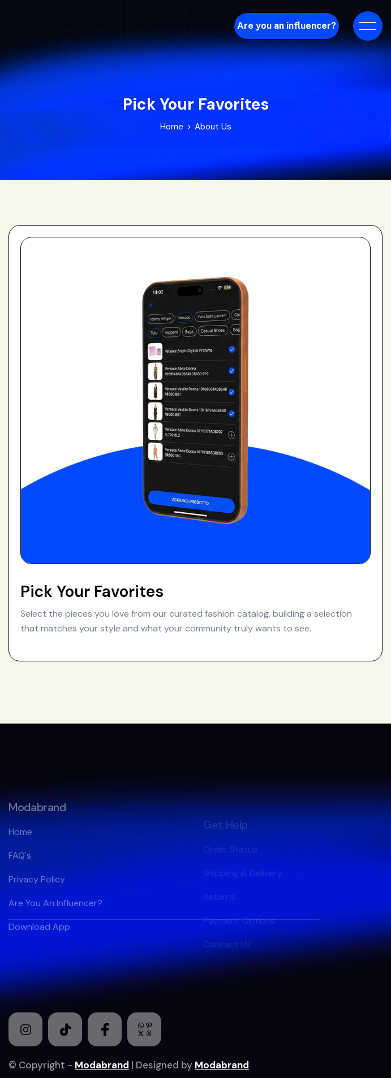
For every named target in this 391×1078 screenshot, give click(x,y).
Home (171, 126)
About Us (213, 126)
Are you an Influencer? (55, 921)
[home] (83, 26)
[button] (368, 26)
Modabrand (102, 1065)
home (20, 849)
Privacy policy (36, 897)
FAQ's (19, 873)
